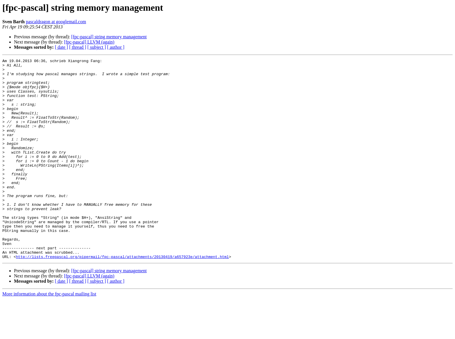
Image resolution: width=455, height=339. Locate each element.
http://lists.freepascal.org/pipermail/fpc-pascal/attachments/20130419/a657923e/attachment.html (122, 296)
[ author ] (116, 47)
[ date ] (61, 47)
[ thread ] (77, 47)
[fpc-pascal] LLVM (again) (89, 41)
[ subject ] (96, 47)
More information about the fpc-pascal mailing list (49, 333)
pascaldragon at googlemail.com (56, 21)
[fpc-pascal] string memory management (109, 36)
